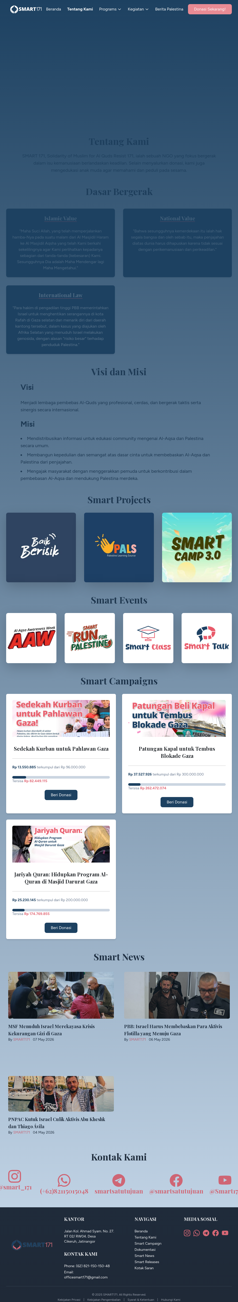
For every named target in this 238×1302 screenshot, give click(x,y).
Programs (110, 9)
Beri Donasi (61, 794)
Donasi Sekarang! (210, 9)
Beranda (53, 9)
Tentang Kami (80, 9)
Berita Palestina (169, 9)
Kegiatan (138, 9)
